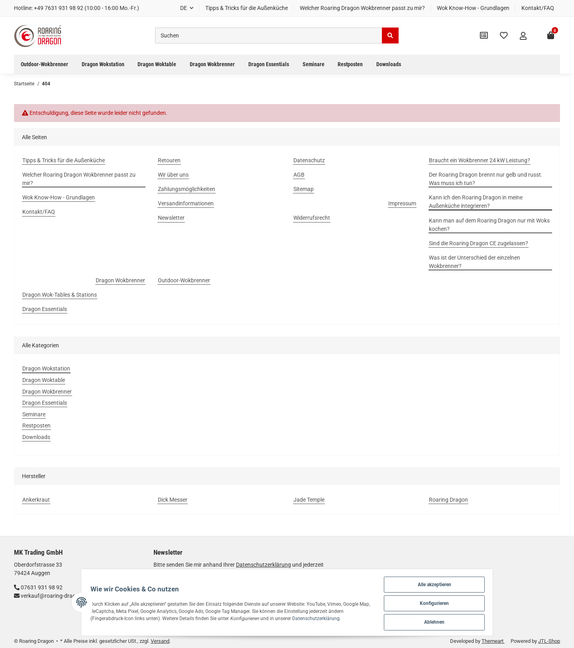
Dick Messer (172, 499)
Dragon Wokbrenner (47, 391)
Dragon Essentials (44, 403)
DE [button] (183, 8)
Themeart (493, 641)
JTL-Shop (549, 641)
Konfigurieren (450, 602)
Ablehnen (450, 621)
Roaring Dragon (448, 499)
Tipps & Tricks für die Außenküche (246, 8)
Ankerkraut (36, 499)
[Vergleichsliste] (484, 35)
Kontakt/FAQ (537, 8)
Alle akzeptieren (449, 582)
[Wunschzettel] (504, 35)
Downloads (36, 437)
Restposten (36, 425)
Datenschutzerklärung (277, 617)
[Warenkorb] (550, 36)
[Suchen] (268, 35)
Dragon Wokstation (46, 368)
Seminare (33, 414)
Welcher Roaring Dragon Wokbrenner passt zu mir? (362, 8)
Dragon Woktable (43, 380)
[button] (523, 36)
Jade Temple (308, 499)
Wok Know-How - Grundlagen (473, 8)
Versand (160, 641)
